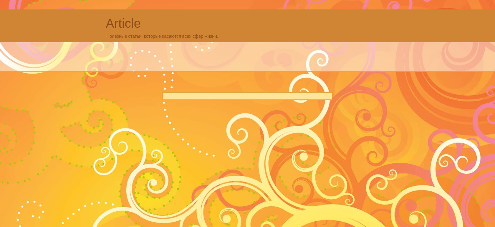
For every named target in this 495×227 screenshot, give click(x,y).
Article (123, 23)
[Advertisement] (221, 56)
